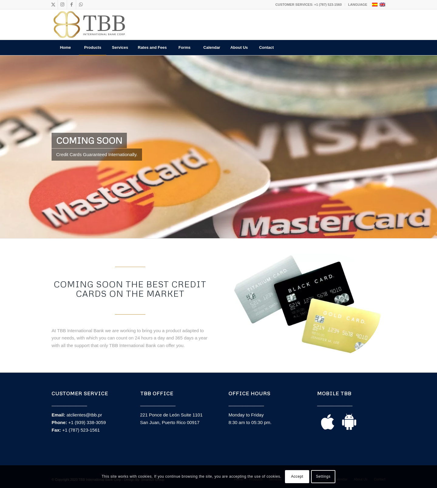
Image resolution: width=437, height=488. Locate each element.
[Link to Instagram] (62, 4)
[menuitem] (308, 4)
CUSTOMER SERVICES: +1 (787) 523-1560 (308, 4)
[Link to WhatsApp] (80, 4)
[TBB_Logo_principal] (89, 24)
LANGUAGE (357, 4)
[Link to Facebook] (71, 4)
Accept (297, 476)
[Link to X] (53, 4)
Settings (323, 476)
